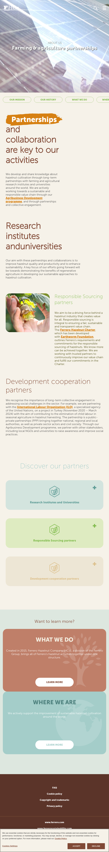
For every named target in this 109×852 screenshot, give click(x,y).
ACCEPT (76, 846)
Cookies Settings (10, 846)
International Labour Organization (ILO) (45, 407)
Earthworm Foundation (77, 336)
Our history (48, 99)
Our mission (17, 99)
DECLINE (96, 846)
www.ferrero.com (54, 822)
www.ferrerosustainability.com (54, 828)
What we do (79, 99)
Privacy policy (54, 806)
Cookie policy (54, 793)
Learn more (54, 682)
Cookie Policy (61, 839)
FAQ (54, 787)
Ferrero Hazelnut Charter (77, 330)
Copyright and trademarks (54, 800)
